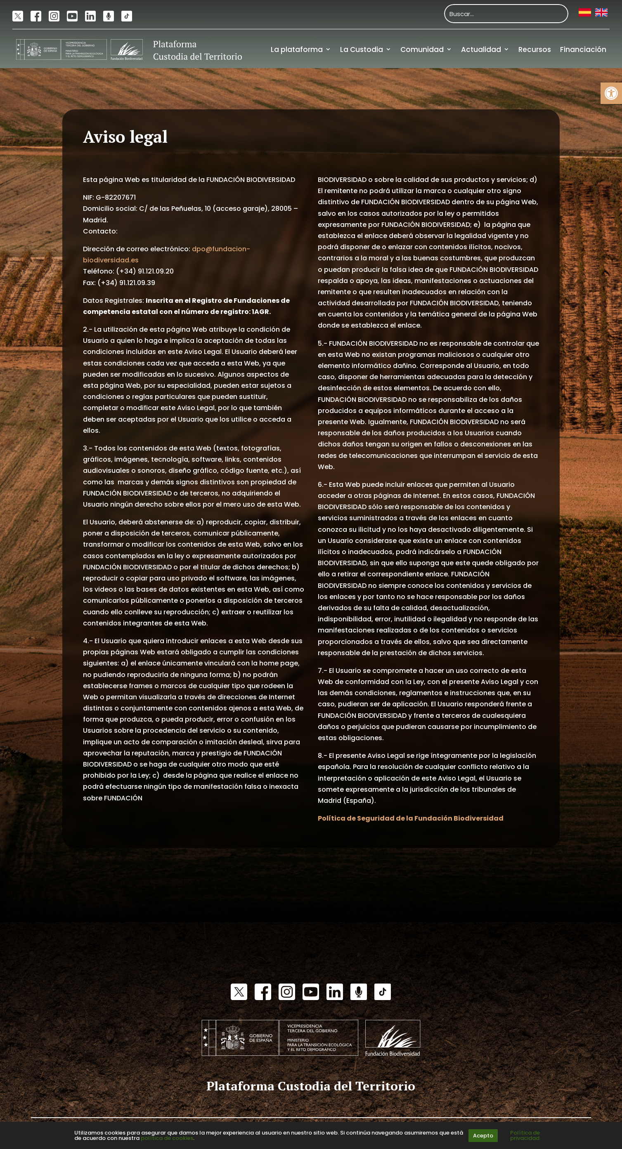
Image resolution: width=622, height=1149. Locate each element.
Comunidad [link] (422, 49)
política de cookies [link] (167, 1138)
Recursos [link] (534, 49)
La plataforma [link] (297, 49)
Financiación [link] (583, 49)
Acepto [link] (483, 1136)
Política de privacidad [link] (525, 1135)
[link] (611, 93)
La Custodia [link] (361, 49)
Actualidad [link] (481, 49)
